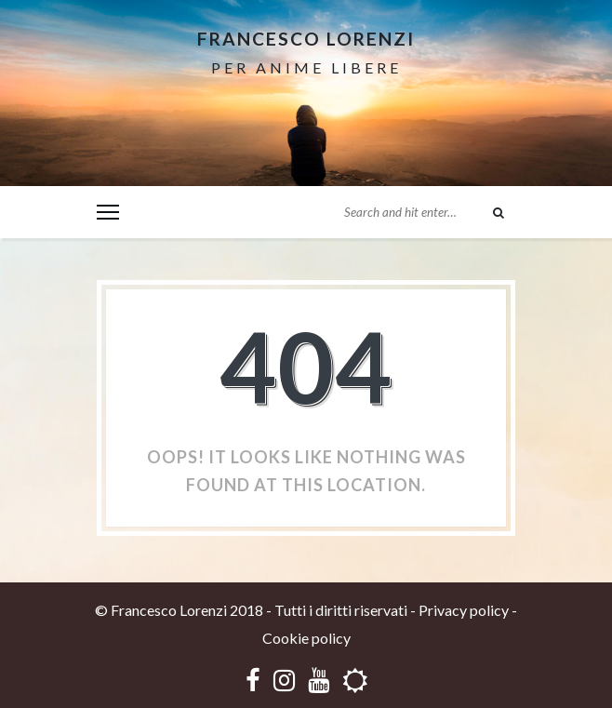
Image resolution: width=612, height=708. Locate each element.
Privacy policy (464, 610)
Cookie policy (306, 638)
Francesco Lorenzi (306, 38)
